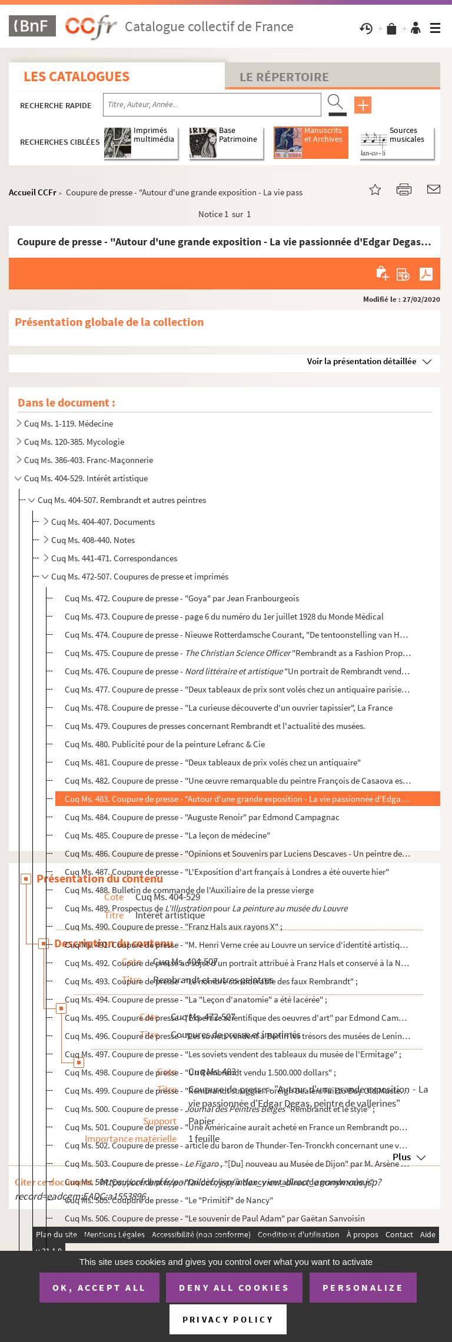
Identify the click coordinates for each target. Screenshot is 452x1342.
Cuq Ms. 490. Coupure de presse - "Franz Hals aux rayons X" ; (173, 926)
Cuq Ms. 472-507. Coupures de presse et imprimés (139, 576)
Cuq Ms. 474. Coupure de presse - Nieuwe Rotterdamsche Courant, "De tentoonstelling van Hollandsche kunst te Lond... (238, 634)
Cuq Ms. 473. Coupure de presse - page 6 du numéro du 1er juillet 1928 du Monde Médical (224, 616)
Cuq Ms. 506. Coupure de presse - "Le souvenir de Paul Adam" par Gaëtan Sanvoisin (215, 1218)
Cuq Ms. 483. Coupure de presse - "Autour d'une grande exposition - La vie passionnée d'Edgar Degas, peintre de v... (238, 798)
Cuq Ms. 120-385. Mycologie (74, 441)
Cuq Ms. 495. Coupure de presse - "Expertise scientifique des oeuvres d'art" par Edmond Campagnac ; (238, 1017)
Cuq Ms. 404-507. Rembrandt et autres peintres (122, 499)
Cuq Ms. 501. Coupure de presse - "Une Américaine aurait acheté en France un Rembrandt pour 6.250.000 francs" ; (238, 1127)
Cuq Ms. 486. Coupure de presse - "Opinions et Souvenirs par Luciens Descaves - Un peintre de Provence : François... (238, 853)
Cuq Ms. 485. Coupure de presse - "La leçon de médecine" (167, 835)
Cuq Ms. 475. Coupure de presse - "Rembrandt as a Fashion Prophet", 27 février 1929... (238, 652)
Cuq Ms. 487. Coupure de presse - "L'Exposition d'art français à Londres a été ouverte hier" (227, 871)
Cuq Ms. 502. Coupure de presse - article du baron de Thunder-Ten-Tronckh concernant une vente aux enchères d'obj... (238, 1145)
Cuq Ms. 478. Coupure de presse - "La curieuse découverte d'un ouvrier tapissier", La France (229, 707)
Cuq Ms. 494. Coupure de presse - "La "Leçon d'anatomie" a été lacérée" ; (196, 999)
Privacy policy (228, 1319)
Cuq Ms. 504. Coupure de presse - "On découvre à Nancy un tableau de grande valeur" (219, 1181)
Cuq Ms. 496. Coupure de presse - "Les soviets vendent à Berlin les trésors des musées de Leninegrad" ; (238, 1035)
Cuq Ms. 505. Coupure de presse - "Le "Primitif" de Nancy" (169, 1200)
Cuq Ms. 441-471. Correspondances (114, 558)
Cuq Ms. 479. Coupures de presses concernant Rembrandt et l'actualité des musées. (215, 725)
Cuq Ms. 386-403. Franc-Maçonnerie (88, 459)
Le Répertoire (284, 76)
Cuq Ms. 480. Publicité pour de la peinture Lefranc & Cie (165, 744)
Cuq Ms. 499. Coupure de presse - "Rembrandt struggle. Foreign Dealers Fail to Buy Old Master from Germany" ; (238, 1090)
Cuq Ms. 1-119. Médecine (68, 423)
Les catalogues (76, 76)
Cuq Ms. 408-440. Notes (93, 539)
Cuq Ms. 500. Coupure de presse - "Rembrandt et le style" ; (220, 1108)
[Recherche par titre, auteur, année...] (212, 104)
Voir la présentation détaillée (362, 361)
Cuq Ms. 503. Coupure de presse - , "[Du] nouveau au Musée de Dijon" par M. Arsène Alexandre (238, 1163)
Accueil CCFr (32, 192)
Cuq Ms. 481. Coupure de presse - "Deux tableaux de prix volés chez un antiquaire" (213, 762)
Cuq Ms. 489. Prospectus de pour (206, 908)
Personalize (363, 1287)
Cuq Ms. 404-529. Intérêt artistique (86, 478)
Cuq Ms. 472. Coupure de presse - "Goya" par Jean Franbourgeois (182, 598)
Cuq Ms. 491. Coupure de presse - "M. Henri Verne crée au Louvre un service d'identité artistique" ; (238, 944)
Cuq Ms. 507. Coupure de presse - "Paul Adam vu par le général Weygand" (197, 1236)
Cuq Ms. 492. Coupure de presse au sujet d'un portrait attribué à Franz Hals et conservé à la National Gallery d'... (238, 962)
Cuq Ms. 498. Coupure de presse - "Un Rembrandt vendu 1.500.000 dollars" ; (200, 1072)
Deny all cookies (234, 1287)
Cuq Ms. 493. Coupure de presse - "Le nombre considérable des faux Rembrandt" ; (211, 981)
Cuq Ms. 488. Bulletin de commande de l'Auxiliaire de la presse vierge (189, 889)
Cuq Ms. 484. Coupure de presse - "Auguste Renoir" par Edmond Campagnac (202, 816)
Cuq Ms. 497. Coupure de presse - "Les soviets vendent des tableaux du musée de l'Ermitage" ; (233, 1054)
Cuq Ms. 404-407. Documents (103, 521)
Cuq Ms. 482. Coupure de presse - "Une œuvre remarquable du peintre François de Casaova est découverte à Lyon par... (238, 780)
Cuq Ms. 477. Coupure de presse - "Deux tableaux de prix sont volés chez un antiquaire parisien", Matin (238, 689)
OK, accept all (99, 1287)
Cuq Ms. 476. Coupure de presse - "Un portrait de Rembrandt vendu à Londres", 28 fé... (238, 671)
